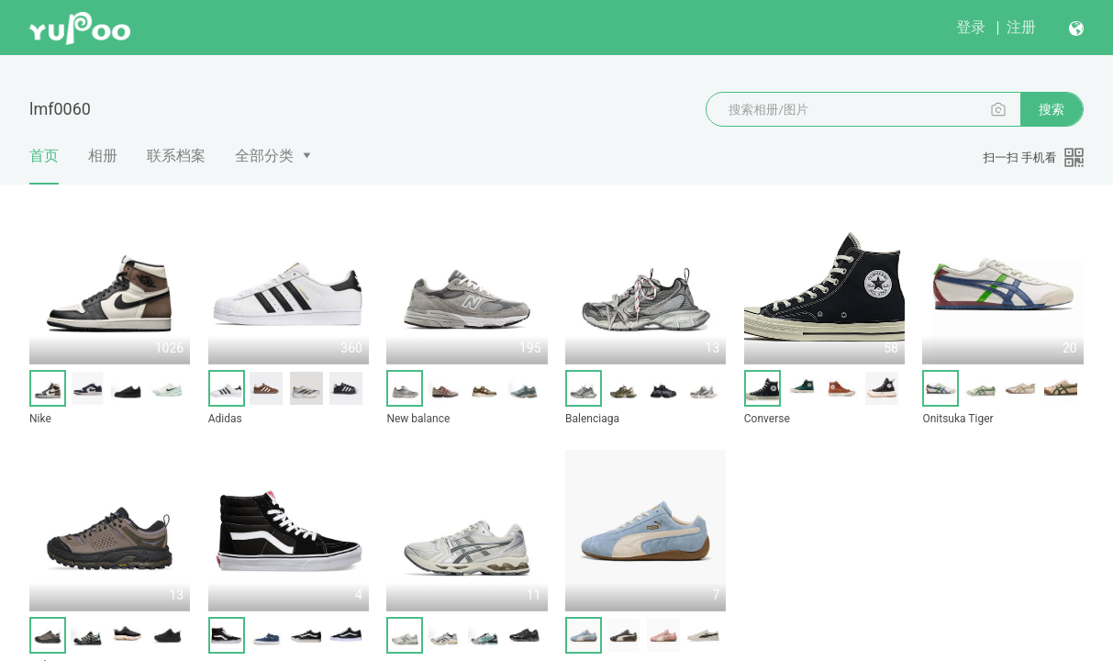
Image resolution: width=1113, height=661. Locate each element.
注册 (1021, 27)
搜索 (1051, 109)
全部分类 (264, 155)
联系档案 (176, 155)
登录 (970, 27)
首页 (44, 165)
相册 (102, 155)
